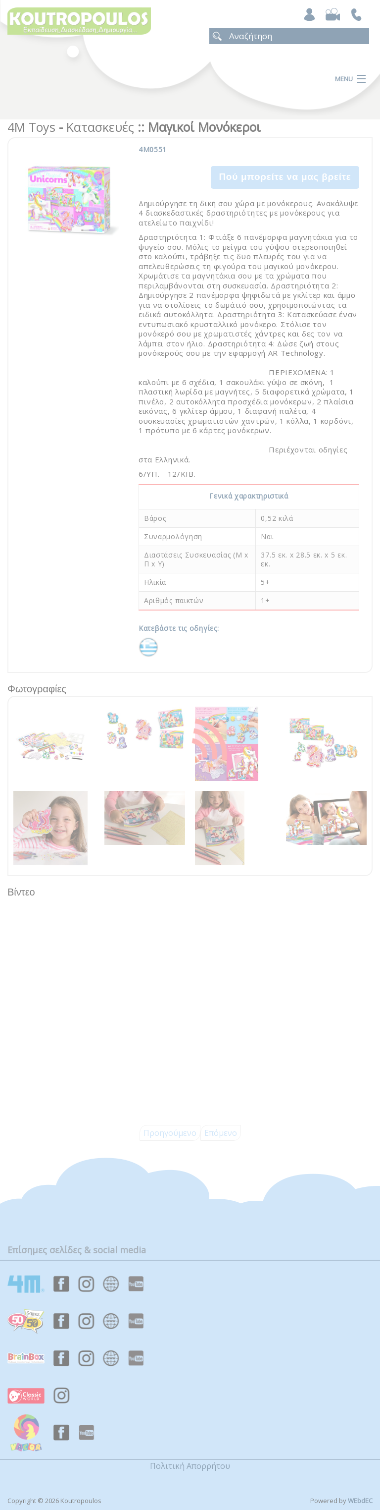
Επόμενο (220, 1132)
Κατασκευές (100, 126)
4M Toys (31, 126)
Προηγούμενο (169, 1132)
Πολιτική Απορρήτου (190, 1465)
